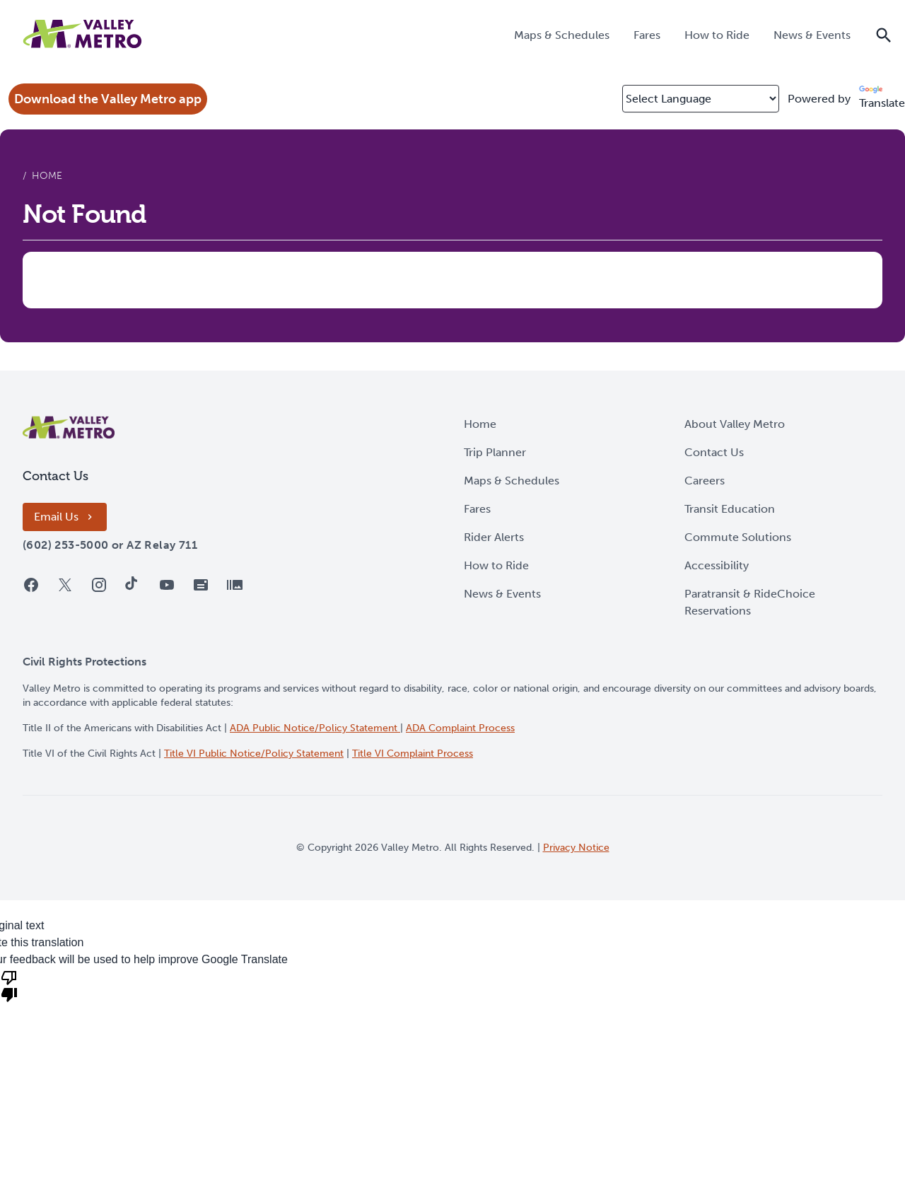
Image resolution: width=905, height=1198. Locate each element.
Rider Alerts (494, 537)
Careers (704, 480)
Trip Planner (495, 452)
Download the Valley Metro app (108, 99)
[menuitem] (561, 34)
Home (480, 424)
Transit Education (729, 509)
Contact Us (714, 452)
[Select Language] (700, 98)
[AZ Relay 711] (162, 545)
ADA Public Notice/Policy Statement (315, 728)
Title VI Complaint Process (412, 754)
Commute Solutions (737, 537)
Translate (882, 98)
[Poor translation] (9, 985)
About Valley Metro (734, 424)
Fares (477, 509)
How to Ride (496, 565)
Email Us (64, 516)
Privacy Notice (576, 848)
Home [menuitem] (47, 176)
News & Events (502, 593)
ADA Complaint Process (460, 728)
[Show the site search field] (884, 34)
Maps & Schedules (511, 480)
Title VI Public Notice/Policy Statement (254, 754)
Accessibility (716, 565)
